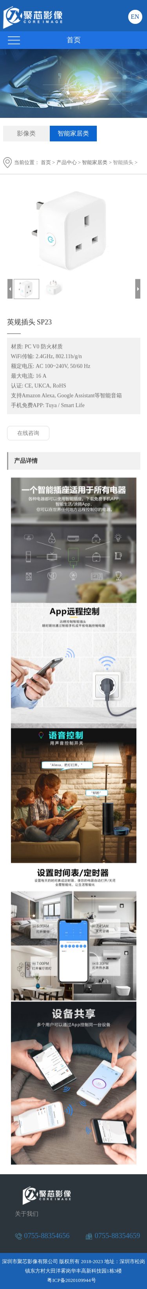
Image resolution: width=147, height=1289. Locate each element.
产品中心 (66, 162)
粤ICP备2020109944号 (71, 1280)
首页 (46, 162)
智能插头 (123, 162)
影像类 (26, 133)
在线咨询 (28, 433)
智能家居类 (73, 133)
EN (135, 16)
